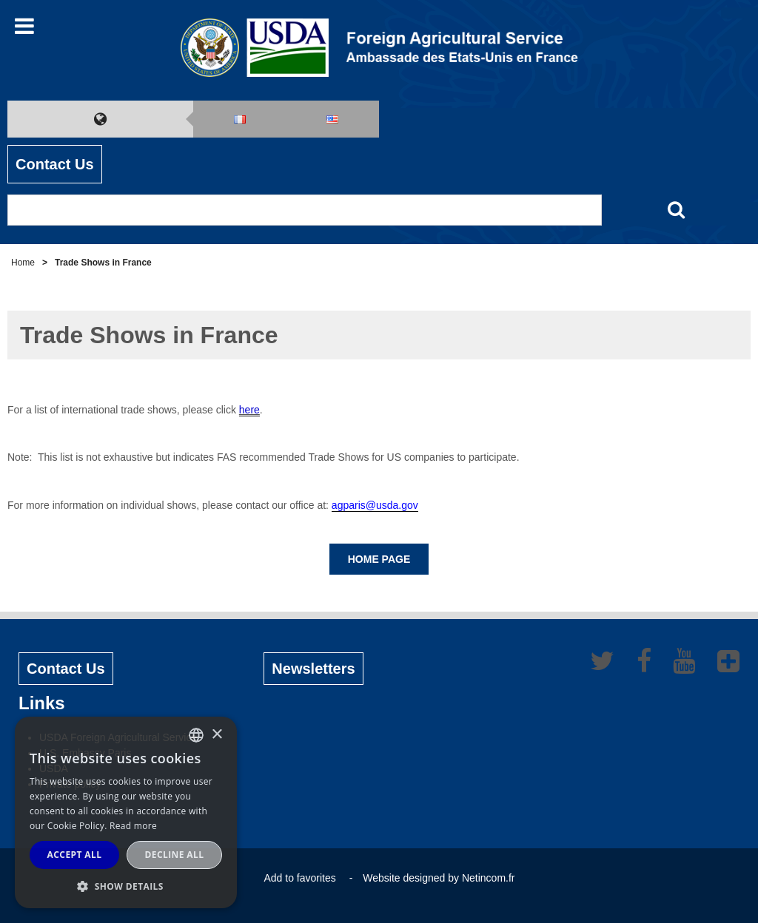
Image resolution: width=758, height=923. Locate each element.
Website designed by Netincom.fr (438, 878)
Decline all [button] (174, 854)
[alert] (126, 812)
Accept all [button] (74, 854)
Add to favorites (299, 878)
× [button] (216, 734)
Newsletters (313, 668)
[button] (126, 886)
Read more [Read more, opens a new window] (133, 825)
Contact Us (55, 164)
